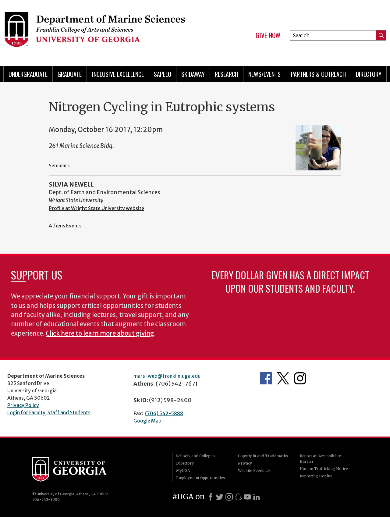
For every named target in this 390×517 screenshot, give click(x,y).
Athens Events (65, 226)
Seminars (59, 165)
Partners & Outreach (318, 74)
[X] (219, 497)
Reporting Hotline (316, 476)
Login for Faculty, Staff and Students (48, 412)
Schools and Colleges (195, 456)
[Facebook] (210, 497)
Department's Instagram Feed (300, 378)
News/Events (264, 74)
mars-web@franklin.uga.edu (166, 376)
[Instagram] (229, 497)
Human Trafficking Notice (324, 468)
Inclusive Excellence (118, 74)
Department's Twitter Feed (283, 378)
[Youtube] (247, 497)
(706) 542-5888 (164, 413)
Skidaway (193, 74)
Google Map (147, 421)
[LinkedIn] (256, 497)
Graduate (70, 74)
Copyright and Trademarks (263, 456)
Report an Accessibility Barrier (320, 459)
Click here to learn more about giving (100, 333)
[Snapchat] (238, 497)
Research (226, 74)
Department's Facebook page (266, 378)
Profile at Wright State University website (96, 208)
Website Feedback (254, 470)
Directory (368, 74)
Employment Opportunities (200, 478)
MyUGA (183, 470)
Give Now (268, 35)
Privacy (245, 463)
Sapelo (162, 74)
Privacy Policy (23, 405)
